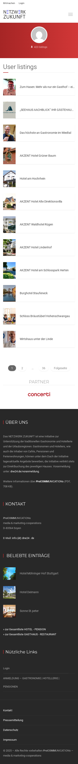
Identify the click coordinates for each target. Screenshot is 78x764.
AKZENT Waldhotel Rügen (36, 224)
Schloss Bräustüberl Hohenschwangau (45, 316)
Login (21, 3)
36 (43, 368)
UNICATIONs (50, 481)
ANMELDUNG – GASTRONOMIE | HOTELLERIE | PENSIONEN (31, 682)
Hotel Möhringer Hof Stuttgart (39, 573)
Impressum (10, 739)
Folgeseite (60, 368)
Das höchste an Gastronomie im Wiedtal (45, 132)
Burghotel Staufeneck (34, 293)
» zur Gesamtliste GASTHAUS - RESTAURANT (29, 634)
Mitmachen (9, 3)
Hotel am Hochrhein (32, 178)
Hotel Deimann (29, 592)
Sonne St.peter (29, 611)
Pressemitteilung (13, 720)
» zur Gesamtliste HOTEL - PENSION (24, 629)
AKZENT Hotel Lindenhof (36, 247)
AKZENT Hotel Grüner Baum (38, 155)
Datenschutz (10, 729)
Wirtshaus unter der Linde (36, 339)
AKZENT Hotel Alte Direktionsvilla (41, 201)
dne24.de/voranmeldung (24, 471)
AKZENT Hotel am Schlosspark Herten (44, 270)
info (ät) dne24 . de (23, 538)
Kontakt (7, 710)
